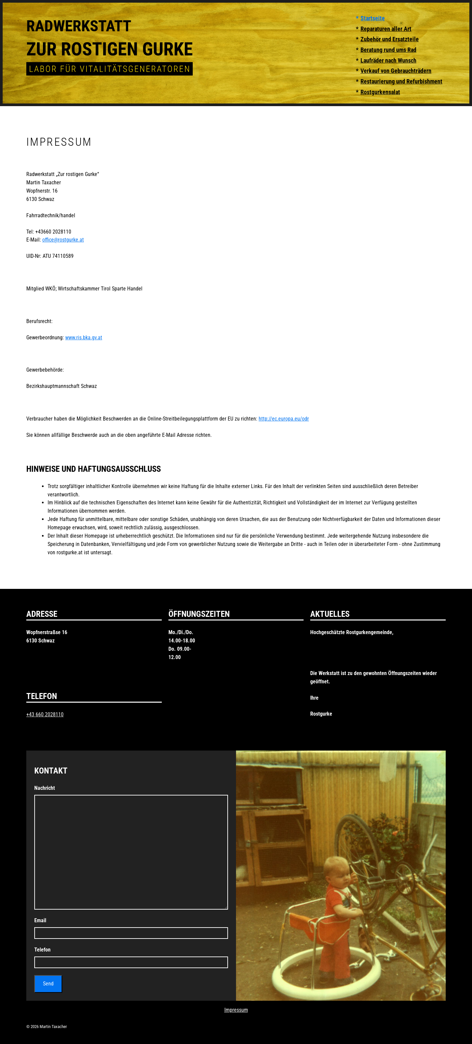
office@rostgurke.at (63, 240)
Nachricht (44, 788)
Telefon (42, 950)
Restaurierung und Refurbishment (401, 81)
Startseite (372, 18)
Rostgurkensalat (380, 92)
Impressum (236, 1010)
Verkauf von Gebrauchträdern (395, 71)
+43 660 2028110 (45, 714)
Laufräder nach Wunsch (388, 60)
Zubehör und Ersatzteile (389, 39)
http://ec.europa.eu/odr (284, 419)
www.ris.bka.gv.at (83, 337)
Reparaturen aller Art (385, 29)
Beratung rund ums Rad (388, 50)
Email (40, 920)
